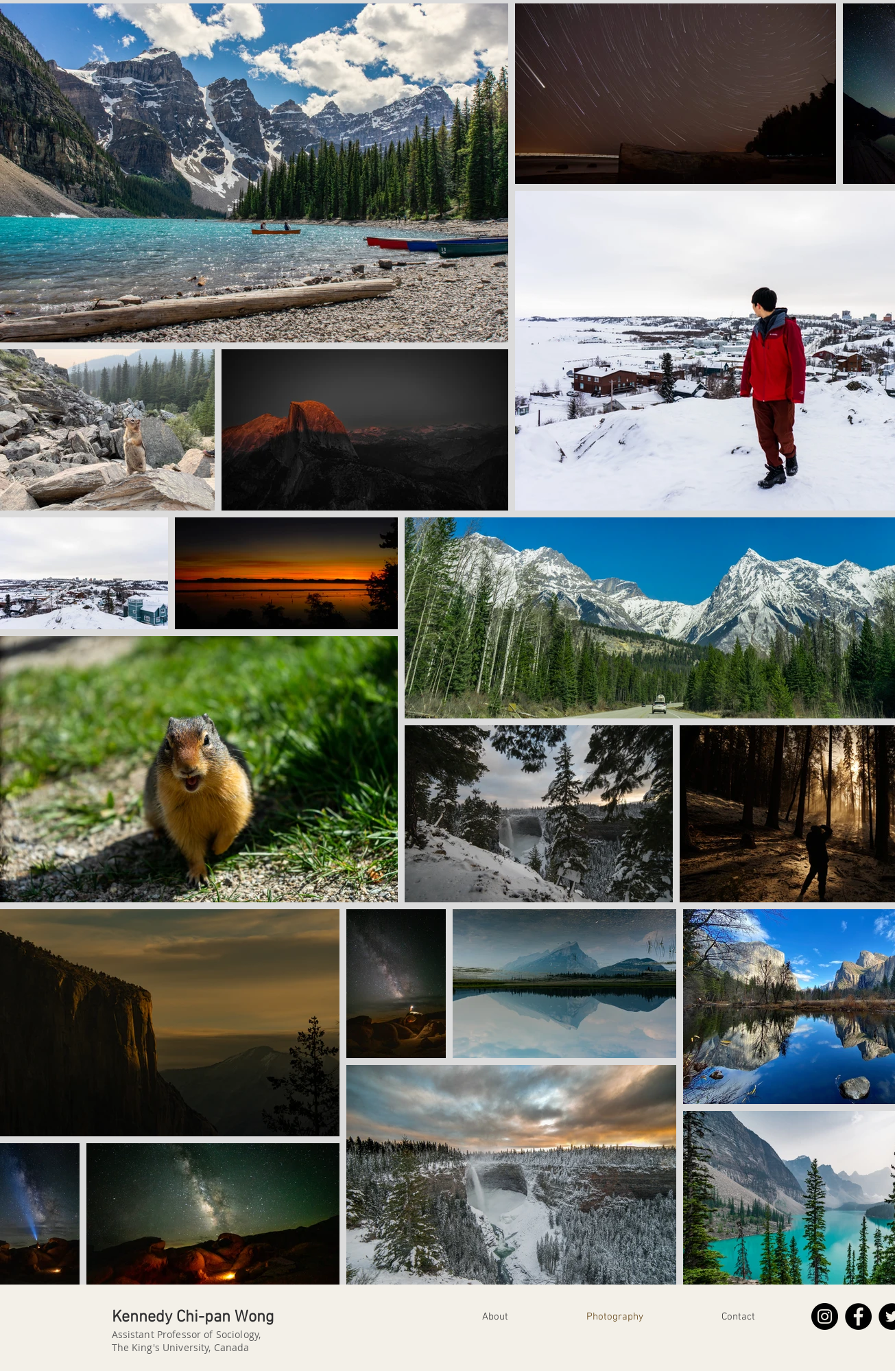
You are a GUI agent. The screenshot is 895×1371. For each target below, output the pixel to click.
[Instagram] (824, 1316)
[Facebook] (858, 1316)
